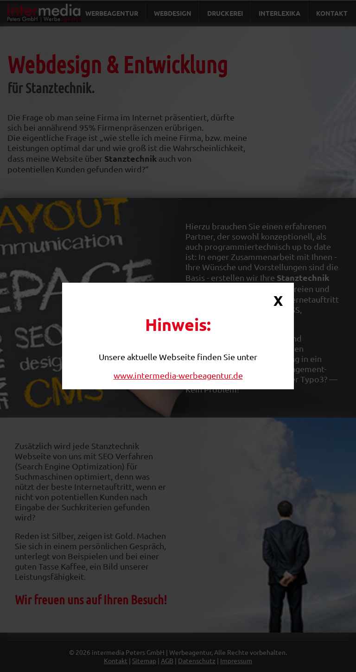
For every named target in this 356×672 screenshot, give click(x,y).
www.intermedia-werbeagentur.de (178, 375)
